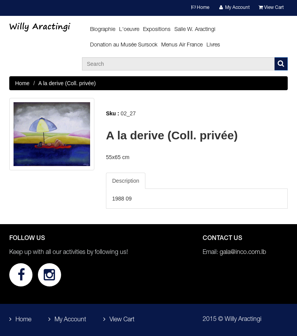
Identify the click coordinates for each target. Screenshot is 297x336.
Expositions (157, 30)
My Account (234, 7)
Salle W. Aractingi (194, 30)
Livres (213, 45)
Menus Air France (182, 45)
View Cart (271, 7)
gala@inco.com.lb (243, 253)
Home (200, 7)
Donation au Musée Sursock (123, 45)
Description (125, 181)
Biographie (102, 30)
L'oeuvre (129, 30)
